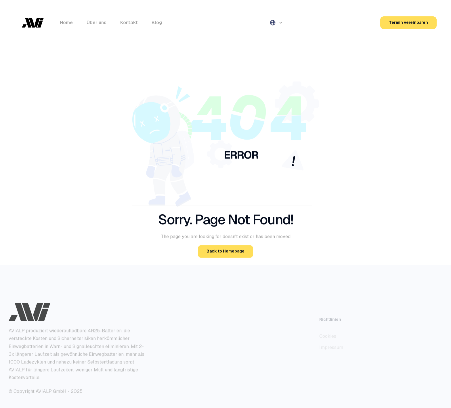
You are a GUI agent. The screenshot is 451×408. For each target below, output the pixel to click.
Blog (157, 23)
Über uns (96, 23)
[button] (275, 23)
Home (66, 23)
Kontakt (129, 23)
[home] (33, 23)
